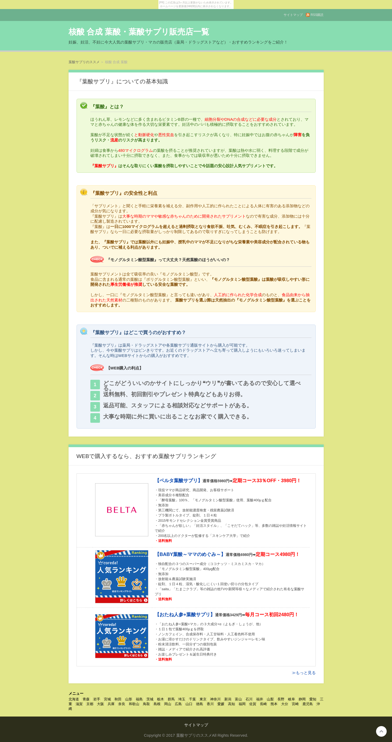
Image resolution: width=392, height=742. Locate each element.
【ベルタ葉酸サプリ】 (179, 480)
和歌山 (134, 704)
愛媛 (220, 704)
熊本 (274, 704)
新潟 (227, 699)
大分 (284, 704)
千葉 (192, 699)
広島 (178, 704)
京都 (89, 704)
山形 (128, 699)
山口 (189, 704)
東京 (203, 699)
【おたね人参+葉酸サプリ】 (185, 614)
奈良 (121, 704)
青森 (86, 699)
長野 (280, 699)
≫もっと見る (304, 672)
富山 (238, 699)
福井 (259, 699)
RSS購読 (317, 15)
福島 (139, 699)
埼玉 (181, 699)
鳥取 (146, 704)
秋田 (118, 699)
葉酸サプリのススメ (84, 62)
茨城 (149, 699)
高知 (231, 704)
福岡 (242, 704)
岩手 (96, 699)
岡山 (167, 704)
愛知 (312, 699)
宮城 (107, 699)
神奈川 (215, 699)
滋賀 (79, 704)
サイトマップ (293, 15)
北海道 (74, 699)
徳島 (199, 704)
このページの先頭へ (381, 731)
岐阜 (291, 699)
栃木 (160, 699)
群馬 (171, 699)
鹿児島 (307, 704)
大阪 (100, 704)
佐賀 (252, 704)
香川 (210, 704)
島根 (157, 704)
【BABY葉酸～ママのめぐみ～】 (190, 554)
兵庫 (111, 704)
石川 (249, 699)
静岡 (302, 699)
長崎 (263, 704)
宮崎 (295, 704)
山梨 (270, 699)
